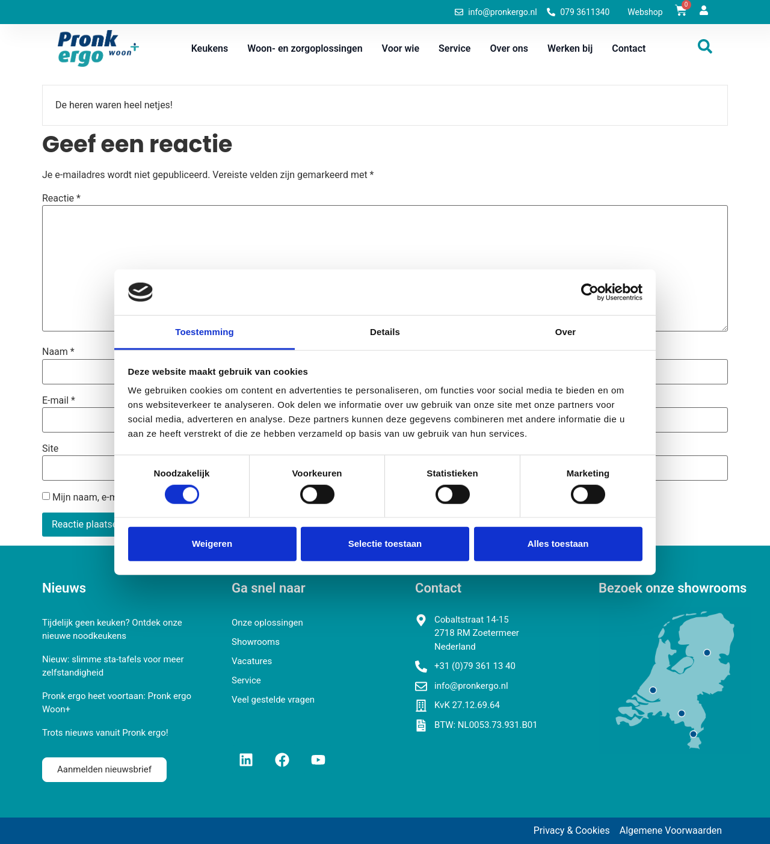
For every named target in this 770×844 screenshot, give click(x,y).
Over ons (509, 48)
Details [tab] (385, 332)
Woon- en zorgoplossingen (304, 48)
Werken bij (570, 48)
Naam (58, 352)
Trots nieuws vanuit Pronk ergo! (105, 732)
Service (454, 48)
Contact (628, 48)
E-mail (58, 400)
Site (50, 449)
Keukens (210, 48)
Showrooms (256, 641)
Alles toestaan (558, 543)
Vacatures (252, 661)
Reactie (61, 198)
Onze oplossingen (267, 622)
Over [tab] (565, 332)
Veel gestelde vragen (273, 699)
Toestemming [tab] (204, 332)
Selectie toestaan (385, 543)
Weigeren (212, 543)
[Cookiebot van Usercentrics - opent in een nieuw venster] (589, 292)
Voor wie (400, 48)
